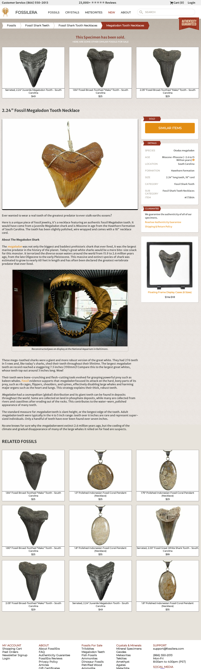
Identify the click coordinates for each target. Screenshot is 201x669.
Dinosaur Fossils (93, 661)
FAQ (42, 652)
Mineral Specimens (129, 648)
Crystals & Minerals (128, 645)
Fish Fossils (89, 655)
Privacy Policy (48, 661)
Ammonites (89, 658)
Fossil (25, 381)
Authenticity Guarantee (54, 655)
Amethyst (122, 661)
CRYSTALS (72, 12)
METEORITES (93, 12)
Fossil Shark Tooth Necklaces (178, 190)
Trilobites (88, 648)
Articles (44, 665)
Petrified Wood (92, 665)
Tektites (121, 658)
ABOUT (126, 12)
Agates (121, 665)
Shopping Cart (12, 648)
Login (191, 2)
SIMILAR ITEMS (170, 128)
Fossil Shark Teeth (184, 184)
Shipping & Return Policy (158, 226)
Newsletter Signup (14, 655)
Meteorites (123, 655)
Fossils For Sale (92, 645)
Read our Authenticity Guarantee (163, 222)
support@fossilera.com (168, 648)
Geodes (121, 652)
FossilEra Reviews (50, 658)
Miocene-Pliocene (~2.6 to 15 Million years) (178, 159)
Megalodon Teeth (93, 652)
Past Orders (10, 652)
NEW (111, 12)
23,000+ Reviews (97, 2)
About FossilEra (49, 648)
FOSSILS (53, 12)
